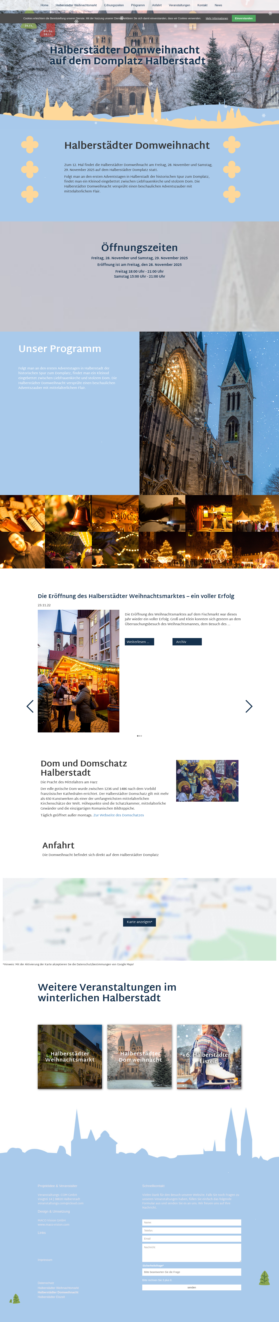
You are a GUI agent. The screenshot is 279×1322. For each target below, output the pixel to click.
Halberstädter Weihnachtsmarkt (76, 5)
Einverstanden (244, 18)
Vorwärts (248, 706)
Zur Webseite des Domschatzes (118, 815)
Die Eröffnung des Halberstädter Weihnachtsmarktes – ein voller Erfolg (136, 597)
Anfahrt (157, 5)
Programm (138, 5)
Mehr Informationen (217, 18)
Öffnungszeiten (114, 5)
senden (192, 1287)
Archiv (181, 642)
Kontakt (202, 5)
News (218, 5)
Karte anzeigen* (139, 922)
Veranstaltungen (179, 5)
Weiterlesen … (141, 652)
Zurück (30, 706)
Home (45, 5)
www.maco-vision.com (53, 1225)
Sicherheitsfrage (146, 1265)
